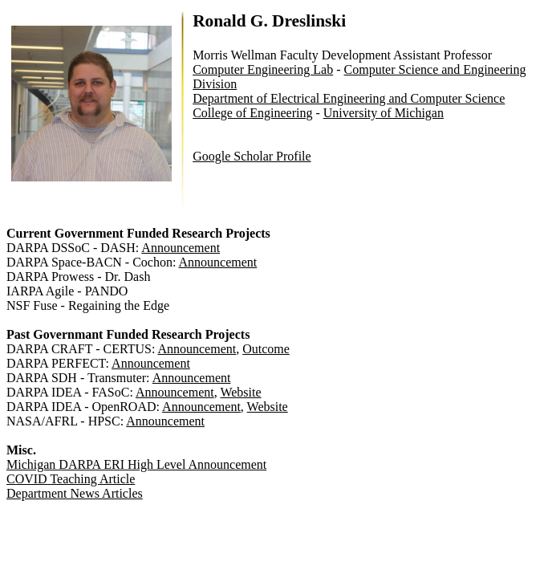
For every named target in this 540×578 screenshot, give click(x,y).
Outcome (266, 349)
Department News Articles (74, 493)
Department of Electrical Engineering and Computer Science (349, 98)
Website (240, 392)
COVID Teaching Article (70, 479)
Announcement (180, 247)
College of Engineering (252, 113)
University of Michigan (383, 113)
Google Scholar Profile (252, 156)
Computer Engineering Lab (263, 69)
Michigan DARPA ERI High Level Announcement (136, 464)
